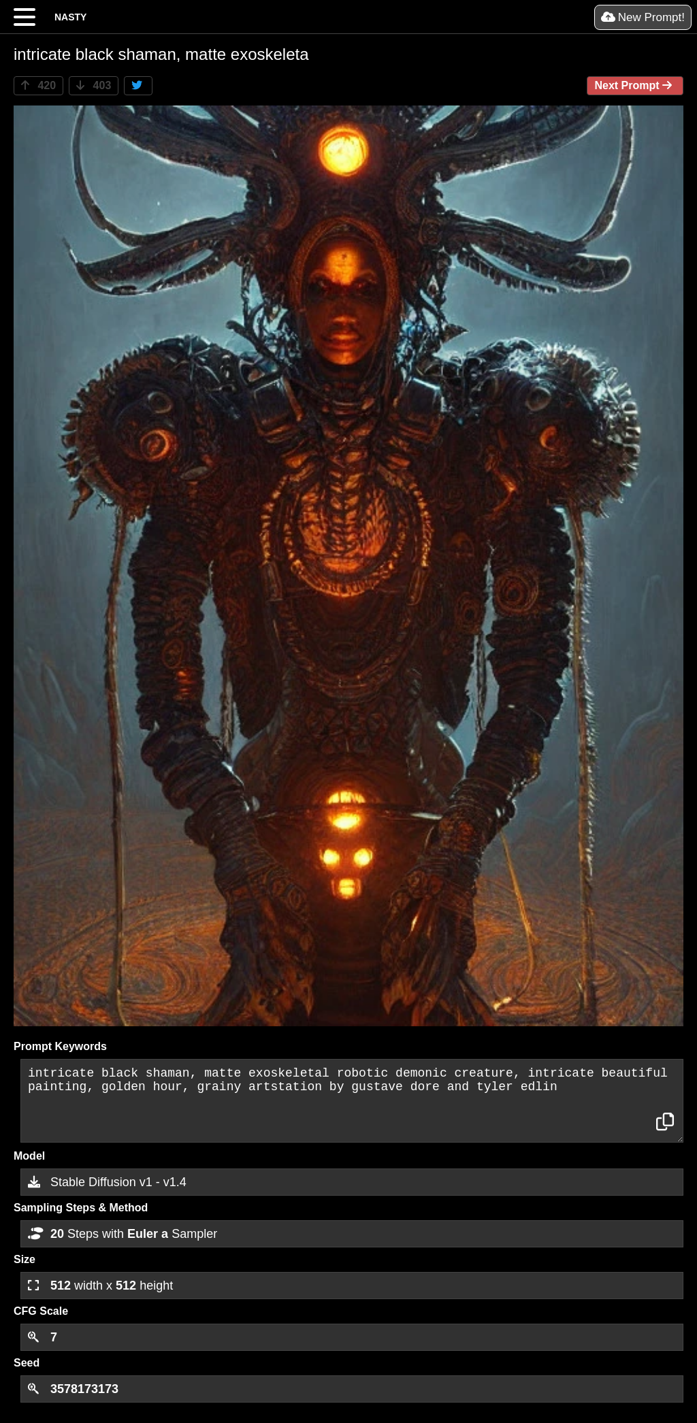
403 (93, 85)
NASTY (70, 17)
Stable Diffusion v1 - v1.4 (107, 1182)
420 (38, 85)
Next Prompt (635, 85)
